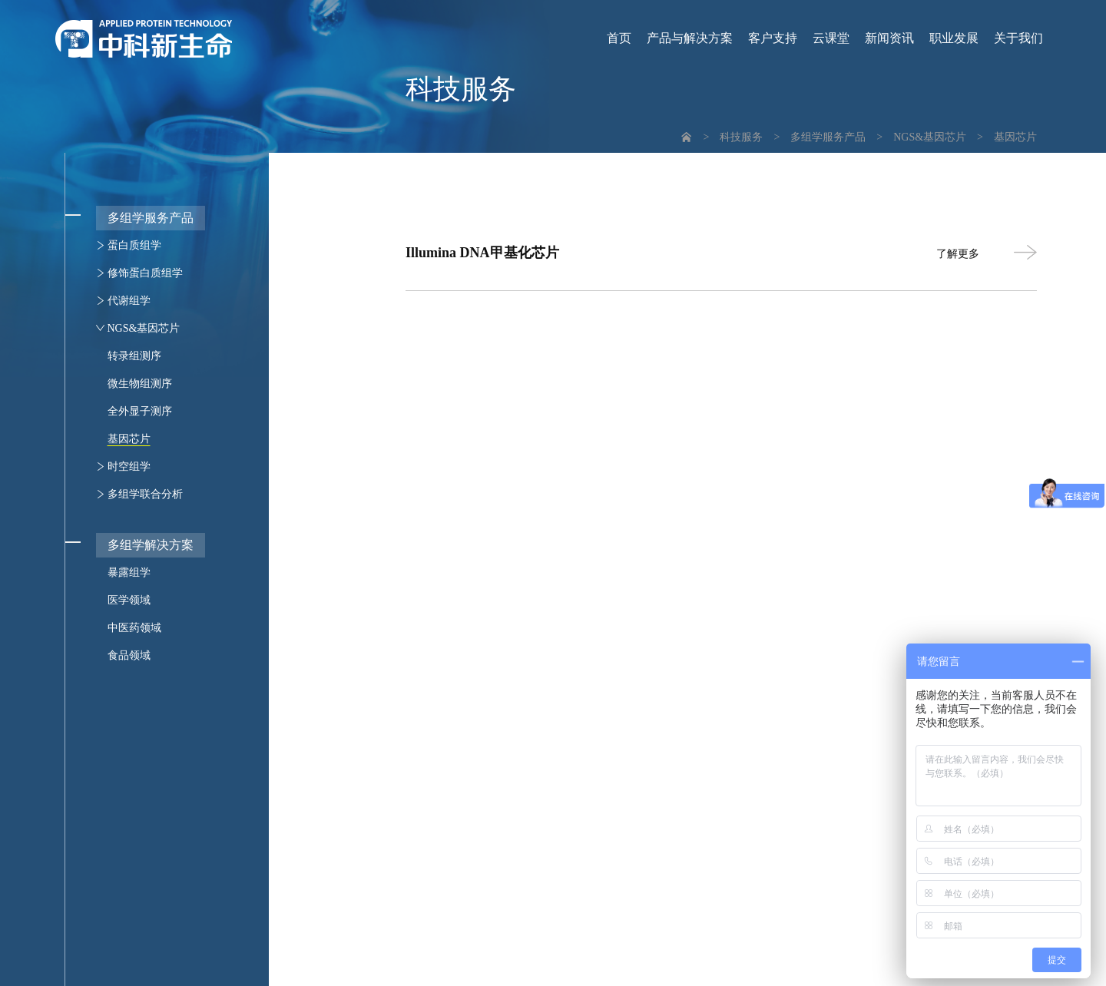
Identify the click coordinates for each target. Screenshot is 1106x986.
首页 (619, 38)
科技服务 (741, 137)
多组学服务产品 (828, 137)
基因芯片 (1015, 137)
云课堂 (831, 38)
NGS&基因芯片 (929, 137)
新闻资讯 (889, 38)
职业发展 (954, 38)
